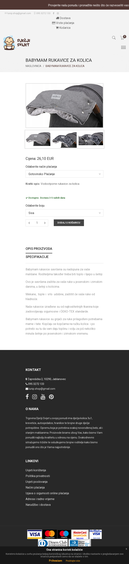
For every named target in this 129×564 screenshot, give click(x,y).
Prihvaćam (55, 560)
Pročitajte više (73, 561)
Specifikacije (37, 257)
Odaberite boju (35, 205)
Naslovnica (33, 66)
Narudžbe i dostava (38, 505)
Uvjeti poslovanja (36, 482)
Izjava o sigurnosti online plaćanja (47, 493)
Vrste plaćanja (63, 23)
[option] (38, 139)
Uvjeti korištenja (36, 470)
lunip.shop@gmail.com (18, 13)
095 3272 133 (42, 13)
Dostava (63, 18)
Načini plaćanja (35, 487)
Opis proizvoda (39, 249)
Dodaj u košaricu (68, 222)
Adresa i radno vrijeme (40, 499)
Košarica (63, 27)
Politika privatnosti (38, 476)
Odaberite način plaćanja (41, 166)
